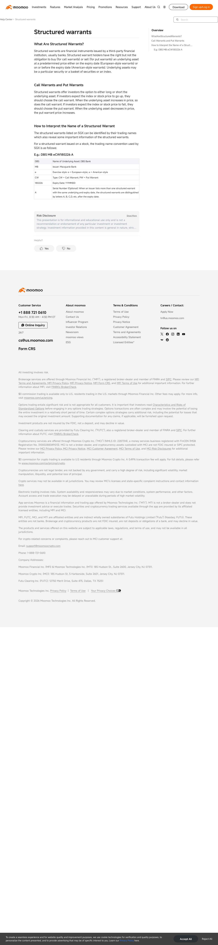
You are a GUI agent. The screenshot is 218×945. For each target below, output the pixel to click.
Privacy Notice (121, 322)
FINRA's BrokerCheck (66, 434)
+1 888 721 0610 (32, 312)
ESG (68, 342)
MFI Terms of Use (127, 383)
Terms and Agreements (127, 332)
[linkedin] (178, 334)
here (21, 485)
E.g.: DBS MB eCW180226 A (168, 49)
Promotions (105, 7)
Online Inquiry (35, 325)
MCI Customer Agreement (102, 448)
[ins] (172, 334)
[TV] (161, 339)
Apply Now (166, 311)
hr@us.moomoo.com (172, 318)
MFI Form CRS (101, 383)
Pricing (91, 7)
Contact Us (72, 317)
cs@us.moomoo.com (35, 340)
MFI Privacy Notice (81, 383)
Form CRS (26, 348)
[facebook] (167, 334)
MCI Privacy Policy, (51, 448)
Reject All (207, 938)
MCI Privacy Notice (74, 448)
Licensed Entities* (123, 342)
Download (179, 7)
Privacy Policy (127, 940)
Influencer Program (77, 322)
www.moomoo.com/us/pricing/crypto (43, 463)
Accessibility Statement (127, 337)
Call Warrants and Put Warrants (167, 40)
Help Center (6, 19)
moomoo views (75, 337)
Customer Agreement (125, 327)
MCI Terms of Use (129, 448)
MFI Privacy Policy (58, 383)
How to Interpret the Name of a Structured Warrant (172, 45)
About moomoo (75, 311)
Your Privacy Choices (103, 590)
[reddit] (167, 339)
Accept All (186, 939)
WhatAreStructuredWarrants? (166, 36)
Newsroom (72, 332)
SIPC (168, 379)
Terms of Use (121, 311)
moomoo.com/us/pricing (38, 397)
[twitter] (161, 334)
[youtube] (183, 334)
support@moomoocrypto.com (43, 546)
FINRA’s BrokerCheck (63, 387)
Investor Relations (76, 327)
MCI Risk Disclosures (159, 448)
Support (136, 7)
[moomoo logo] (17, 7)
